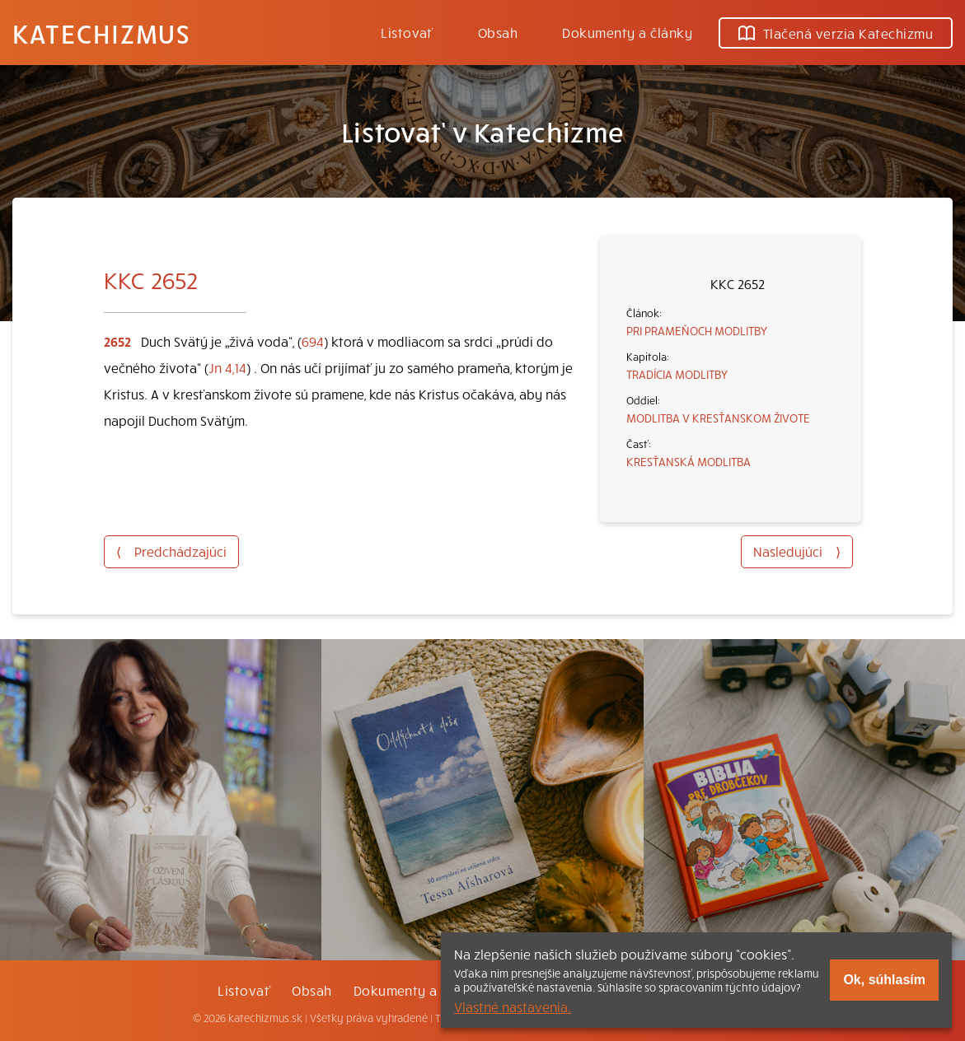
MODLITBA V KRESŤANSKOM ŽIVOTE (718, 417)
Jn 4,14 (227, 367)
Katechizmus (101, 32)
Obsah (498, 32)
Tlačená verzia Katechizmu (835, 33)
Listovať (407, 32)
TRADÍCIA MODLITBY (677, 373)
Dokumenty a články (627, 32)
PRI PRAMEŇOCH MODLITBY (696, 330)
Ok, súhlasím (884, 980)
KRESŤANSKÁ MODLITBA (688, 461)
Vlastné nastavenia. (512, 1006)
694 (313, 341)
